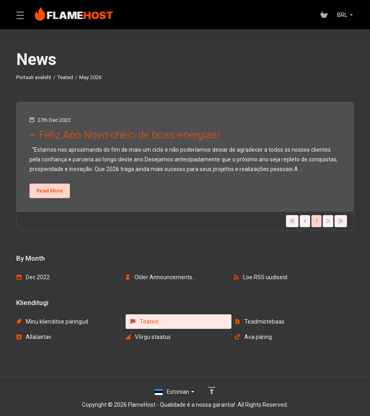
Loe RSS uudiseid (260, 277)
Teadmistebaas (258, 321)
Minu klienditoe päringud (52, 321)
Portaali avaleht (33, 77)
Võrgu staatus (147, 337)
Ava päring (252, 337)
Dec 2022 (33, 277)
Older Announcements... (160, 277)
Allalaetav (34, 337)
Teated (65, 77)
